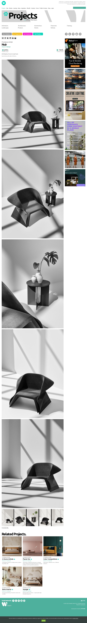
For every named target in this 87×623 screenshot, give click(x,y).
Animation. (5, 26)
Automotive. (38, 26)
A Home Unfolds (8, 559)
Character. (54, 26)
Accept (43, 620)
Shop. (49, 8)
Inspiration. (23, 8)
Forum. (37, 8)
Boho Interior (7, 589)
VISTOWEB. (83, 608)
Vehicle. (53, 28)
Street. (36, 28)
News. (19, 8)
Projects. (4, 8)
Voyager (26, 589)
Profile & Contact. (43, 8)
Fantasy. (69, 26)
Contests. (33, 8)
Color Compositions (51, 559)
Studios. (11, 8)
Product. (20, 28)
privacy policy (75, 618)
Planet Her (27, 559)
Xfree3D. (28, 8)
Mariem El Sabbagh (6, 46)
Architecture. (22, 26)
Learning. (15, 8)
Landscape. (5, 28)
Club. (7, 8)
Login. (52, 8)
